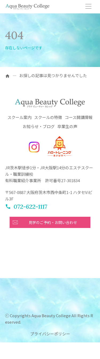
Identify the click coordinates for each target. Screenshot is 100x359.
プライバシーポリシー (50, 333)
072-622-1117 (30, 206)
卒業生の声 (67, 126)
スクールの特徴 (48, 117)
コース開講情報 (79, 117)
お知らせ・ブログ (39, 126)
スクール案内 (19, 117)
